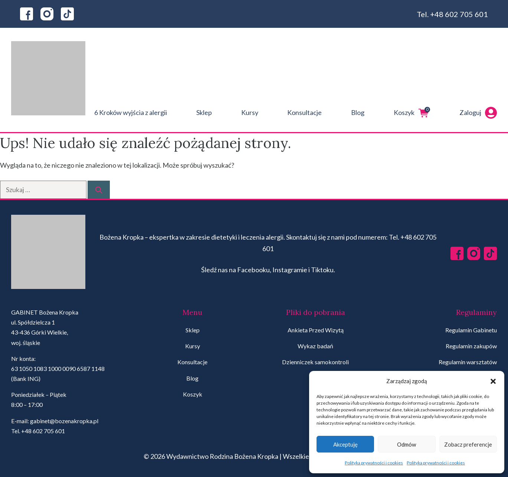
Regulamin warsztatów (468, 361)
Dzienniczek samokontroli (315, 361)
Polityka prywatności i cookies (374, 463)
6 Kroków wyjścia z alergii (130, 112)
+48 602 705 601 (459, 14)
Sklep (204, 112)
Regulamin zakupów (471, 345)
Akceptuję (345, 444)
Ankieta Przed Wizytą (316, 329)
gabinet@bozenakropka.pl (64, 420)
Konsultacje (304, 112)
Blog (357, 112)
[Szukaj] (99, 190)
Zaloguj (478, 113)
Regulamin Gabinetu (471, 329)
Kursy (249, 112)
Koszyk (412, 113)
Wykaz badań (315, 345)
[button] (493, 381)
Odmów (406, 444)
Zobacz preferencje (468, 444)
